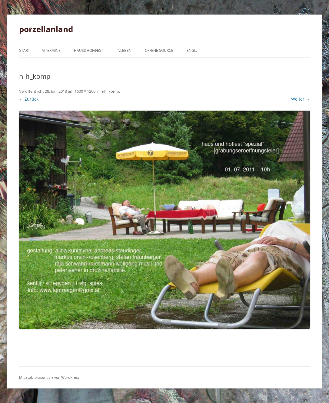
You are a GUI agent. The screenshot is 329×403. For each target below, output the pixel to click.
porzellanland (46, 29)
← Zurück (28, 99)
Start (24, 50)
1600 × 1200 (85, 91)
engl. (192, 50)
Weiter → (300, 99)
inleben (124, 50)
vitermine (51, 50)
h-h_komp (110, 91)
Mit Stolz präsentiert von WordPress (49, 377)
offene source (159, 50)
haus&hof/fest (88, 50)
